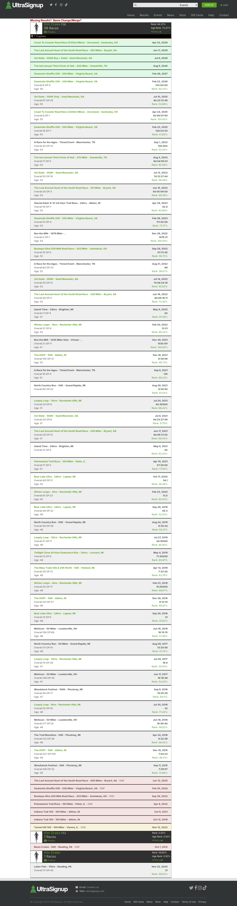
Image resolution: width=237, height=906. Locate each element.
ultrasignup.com (95, 891)
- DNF (79, 780)
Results (144, 15)
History (156, 31)
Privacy (202, 901)
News (170, 15)
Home (130, 15)
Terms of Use (189, 901)
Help (211, 15)
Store (182, 15)
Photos (49, 31)
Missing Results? (41, 20)
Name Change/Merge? (67, 20)
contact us (93, 887)
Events (158, 15)
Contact (224, 15)
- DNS (60, 827)
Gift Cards (197, 15)
